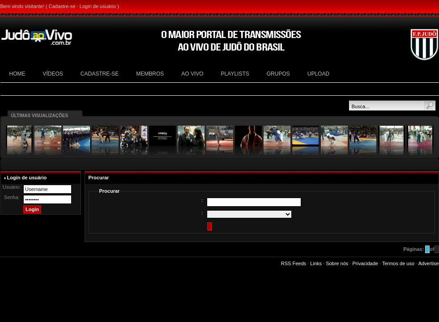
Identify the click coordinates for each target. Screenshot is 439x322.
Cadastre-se (62, 6)
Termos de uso (398, 263)
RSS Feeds (293, 263)
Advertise (428, 263)
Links (316, 263)
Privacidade (365, 263)
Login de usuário (98, 6)
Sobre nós (337, 263)
